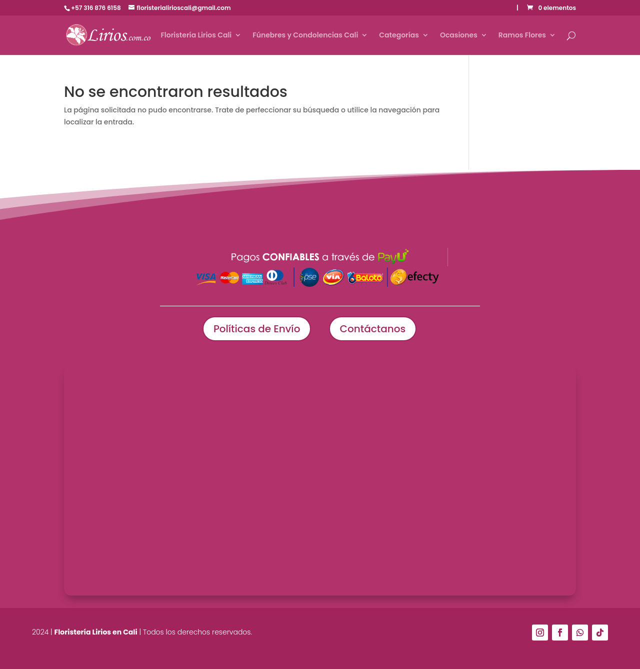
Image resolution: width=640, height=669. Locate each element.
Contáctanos (373, 329)
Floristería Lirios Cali (196, 35)
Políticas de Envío (257, 329)
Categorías (399, 35)
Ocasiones (459, 35)
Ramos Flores (522, 35)
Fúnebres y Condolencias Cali (305, 35)
